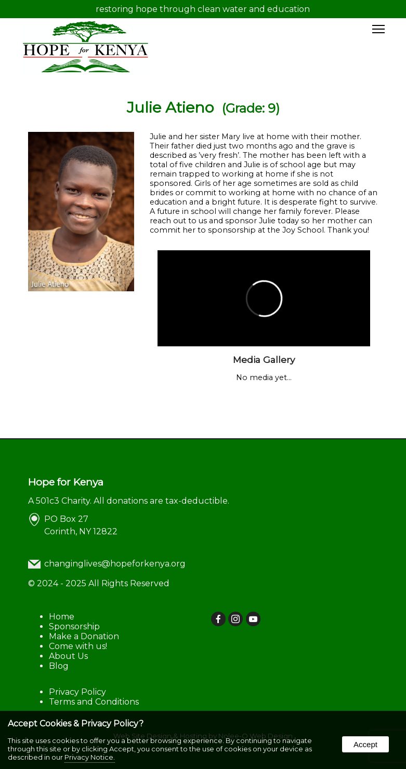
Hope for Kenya (65, 482)
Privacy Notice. (89, 757)
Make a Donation (84, 636)
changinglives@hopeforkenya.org (115, 564)
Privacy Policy (77, 692)
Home (61, 617)
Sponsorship (74, 626)
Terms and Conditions (94, 702)
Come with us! (78, 646)
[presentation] (219, 620)
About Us (68, 656)
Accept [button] (365, 744)
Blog (59, 666)
